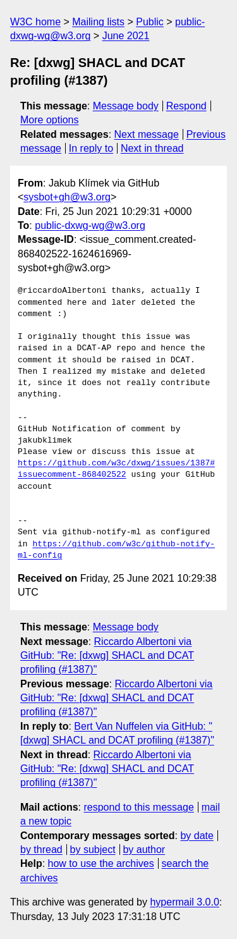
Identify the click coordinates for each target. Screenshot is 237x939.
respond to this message (138, 807)
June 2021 (126, 35)
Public (150, 21)
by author (144, 849)
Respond (186, 106)
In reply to (91, 148)
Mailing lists (98, 21)
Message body (126, 106)
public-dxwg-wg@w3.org (90, 225)
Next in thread (152, 148)
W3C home (35, 21)
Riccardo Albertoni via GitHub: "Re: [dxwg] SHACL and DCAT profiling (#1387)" (107, 655)
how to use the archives (101, 863)
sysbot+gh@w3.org (67, 197)
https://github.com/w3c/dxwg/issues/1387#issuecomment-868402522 (116, 469)
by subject (93, 849)
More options (49, 119)
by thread (41, 849)
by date (196, 835)
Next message (146, 134)
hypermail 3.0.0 (184, 902)
